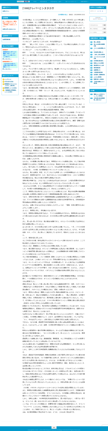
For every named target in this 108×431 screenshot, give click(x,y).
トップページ (8, 79)
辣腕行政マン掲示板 (99, 79)
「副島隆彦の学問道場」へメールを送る (11, 90)
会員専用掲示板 (6, 39)
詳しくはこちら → (7, 58)
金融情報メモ (97, 70)
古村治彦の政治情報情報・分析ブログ (99, 98)
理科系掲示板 (97, 67)
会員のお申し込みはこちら (9, 29)
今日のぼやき (43, 1)
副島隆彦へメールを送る (11, 87)
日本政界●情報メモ (98, 52)
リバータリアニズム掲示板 (99, 57)
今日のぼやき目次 (9, 81)
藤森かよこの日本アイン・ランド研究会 (99, 95)
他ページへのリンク (71, 1)
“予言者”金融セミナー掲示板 (99, 82)
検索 (105, 25)
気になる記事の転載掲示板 (99, 45)
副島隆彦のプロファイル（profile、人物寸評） (11, 84)
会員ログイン (6, 11)
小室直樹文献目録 (98, 72)
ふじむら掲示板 (97, 77)
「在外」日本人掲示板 (99, 54)
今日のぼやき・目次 (55, 1)
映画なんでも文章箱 (99, 63)
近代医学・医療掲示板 (99, 74)
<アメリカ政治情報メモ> (99, 49)
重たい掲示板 (97, 42)
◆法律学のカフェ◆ (99, 65)
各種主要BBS (84, 1)
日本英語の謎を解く (99, 60)
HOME (35, 1)
